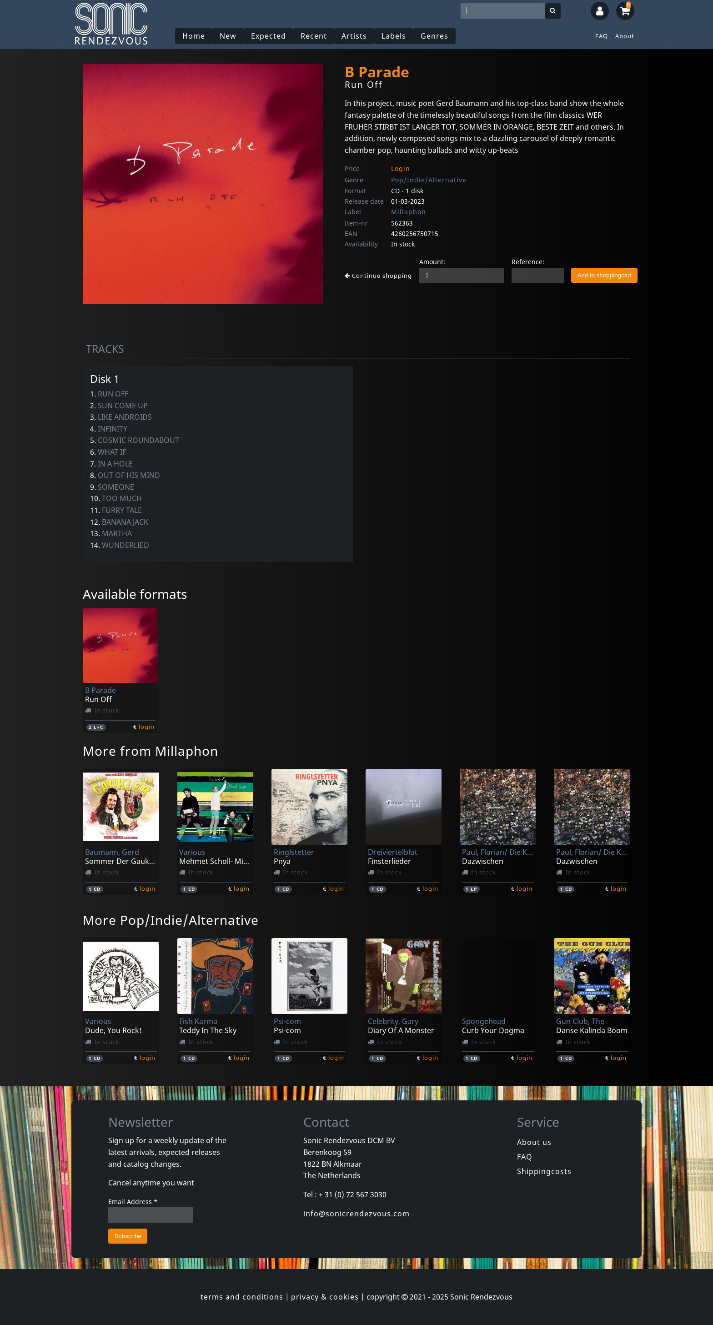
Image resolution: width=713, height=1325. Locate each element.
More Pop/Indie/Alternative (171, 920)
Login (400, 168)
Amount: (432, 261)
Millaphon (408, 211)
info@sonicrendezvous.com (356, 1214)
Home (193, 36)
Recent (314, 36)
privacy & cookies (325, 1297)
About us (534, 1142)
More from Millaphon (150, 750)
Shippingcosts (544, 1171)
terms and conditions (242, 1297)
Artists (354, 36)
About (624, 36)
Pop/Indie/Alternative (429, 180)
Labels (394, 36)
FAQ (601, 36)
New (228, 36)
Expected (268, 36)
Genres (434, 36)
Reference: (528, 261)
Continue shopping (378, 275)
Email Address (133, 1201)
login (147, 727)
